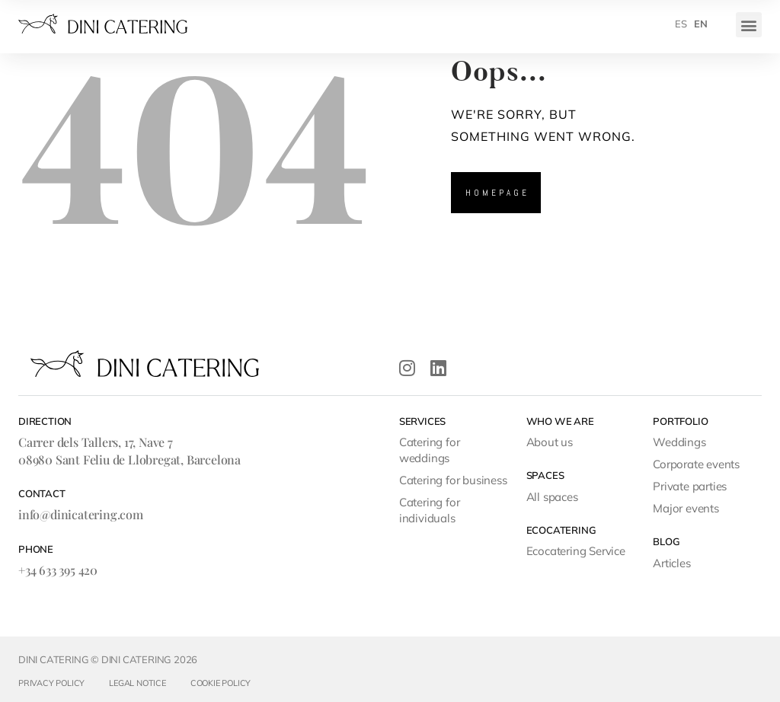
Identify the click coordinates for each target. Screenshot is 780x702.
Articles (671, 563)
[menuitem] (681, 23)
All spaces (552, 497)
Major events (686, 508)
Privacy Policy (51, 683)
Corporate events (696, 464)
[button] (749, 24)
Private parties (690, 486)
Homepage (497, 192)
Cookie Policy (220, 683)
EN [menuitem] (701, 24)
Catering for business (453, 480)
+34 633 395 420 (58, 570)
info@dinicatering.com (80, 514)
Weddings (679, 442)
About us (549, 442)
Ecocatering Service (575, 551)
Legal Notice (137, 683)
